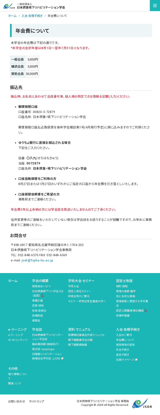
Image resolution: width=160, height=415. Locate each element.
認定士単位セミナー (80, 291)
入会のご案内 (124, 335)
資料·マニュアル (79, 330)
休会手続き (122, 349)
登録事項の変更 (125, 344)
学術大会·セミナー (81, 281)
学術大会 (73, 286)
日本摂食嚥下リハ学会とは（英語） (48, 293)
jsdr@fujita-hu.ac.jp (37, 260)
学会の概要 (40, 281)
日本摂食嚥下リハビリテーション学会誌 (47, 337)
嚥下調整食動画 (77, 344)
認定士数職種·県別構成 (130, 310)
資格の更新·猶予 (126, 291)
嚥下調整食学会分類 (80, 340)
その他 (13, 369)
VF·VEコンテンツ (18, 340)
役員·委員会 (39, 310)
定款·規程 (38, 305)
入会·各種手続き (128, 330)
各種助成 (37, 315)
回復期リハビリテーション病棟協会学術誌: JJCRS (47, 356)
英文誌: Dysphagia (43, 349)
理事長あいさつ (41, 286)
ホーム (12, 15)
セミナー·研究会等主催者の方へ (87, 301)
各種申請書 (123, 315)
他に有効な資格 (125, 296)
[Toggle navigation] (155, 6)
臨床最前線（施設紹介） (45, 344)
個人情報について (17, 376)
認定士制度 (124, 281)
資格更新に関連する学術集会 (132, 303)
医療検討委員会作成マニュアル (86, 335)
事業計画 (37, 300)
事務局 (36, 320)
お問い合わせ (16, 401)
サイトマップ (36, 401)
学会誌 (37, 330)
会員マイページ (125, 359)
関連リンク (14, 383)
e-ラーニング (17, 330)
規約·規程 (122, 286)
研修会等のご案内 (78, 296)
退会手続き (122, 354)
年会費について (125, 340)
